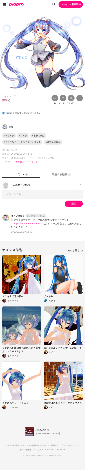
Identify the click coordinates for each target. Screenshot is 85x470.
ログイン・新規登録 (71, 4)
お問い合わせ (25, 450)
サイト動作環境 (12, 445)
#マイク (23, 135)
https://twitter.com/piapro (27, 223)
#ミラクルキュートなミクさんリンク (22, 142)
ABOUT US (60, 450)
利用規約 (54, 445)
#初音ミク (9, 135)
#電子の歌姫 (38, 135)
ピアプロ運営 (17, 216)
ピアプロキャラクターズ (25, 162)
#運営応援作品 (53, 142)
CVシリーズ (38, 450)
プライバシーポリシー (70, 445)
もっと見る (75, 250)
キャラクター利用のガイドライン (35, 445)
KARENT (49, 450)
